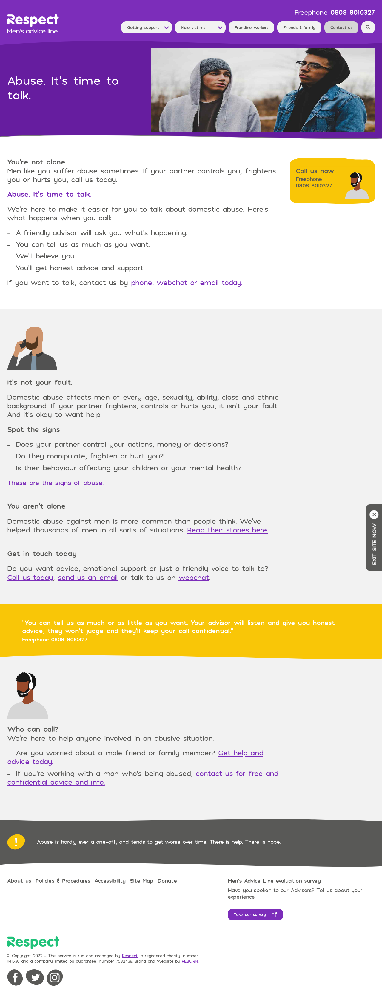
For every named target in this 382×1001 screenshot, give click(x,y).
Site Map (141, 880)
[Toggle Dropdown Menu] (166, 27)
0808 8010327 (352, 12)
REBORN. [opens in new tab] (190, 960)
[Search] (368, 27)
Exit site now (373, 537)
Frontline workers (252, 27)
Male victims (193, 27)
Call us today (30, 577)
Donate (167, 880)
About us (19, 880)
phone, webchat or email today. (187, 282)
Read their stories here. (227, 529)
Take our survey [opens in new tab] (250, 914)
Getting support (143, 27)
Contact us (341, 27)
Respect (130, 955)
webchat (193, 577)
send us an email (88, 577)
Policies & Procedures (63, 880)
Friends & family (299, 27)
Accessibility (110, 880)
